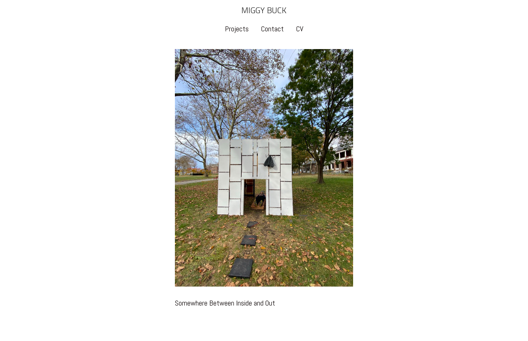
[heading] (264, 11)
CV (299, 28)
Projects (237, 28)
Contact (272, 28)
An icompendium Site (314, 330)
